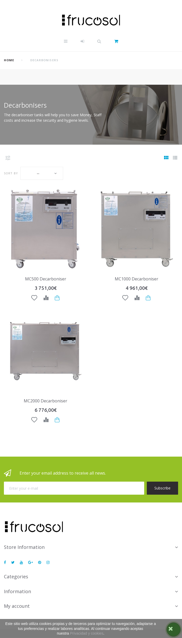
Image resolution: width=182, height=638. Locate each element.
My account (17, 606)
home (9, 60)
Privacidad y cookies (87, 633)
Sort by (11, 173)
